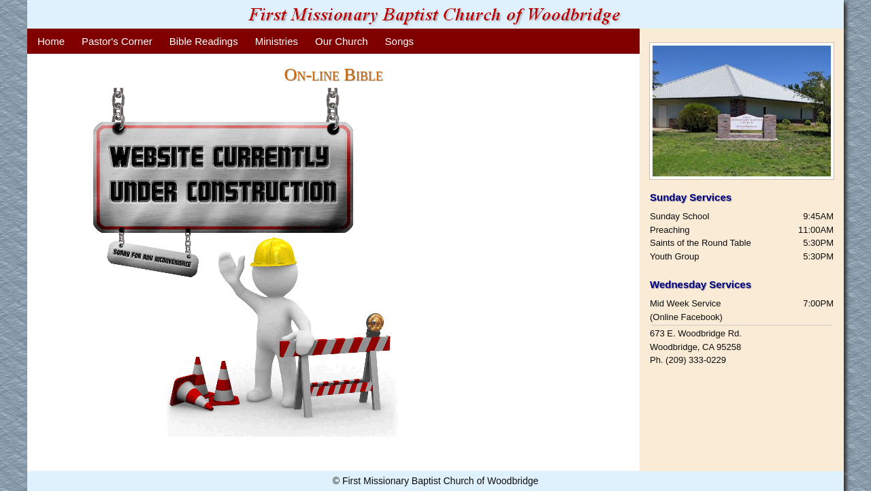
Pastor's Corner (117, 41)
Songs (399, 41)
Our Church (341, 41)
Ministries (276, 41)
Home (51, 41)
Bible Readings (203, 41)
